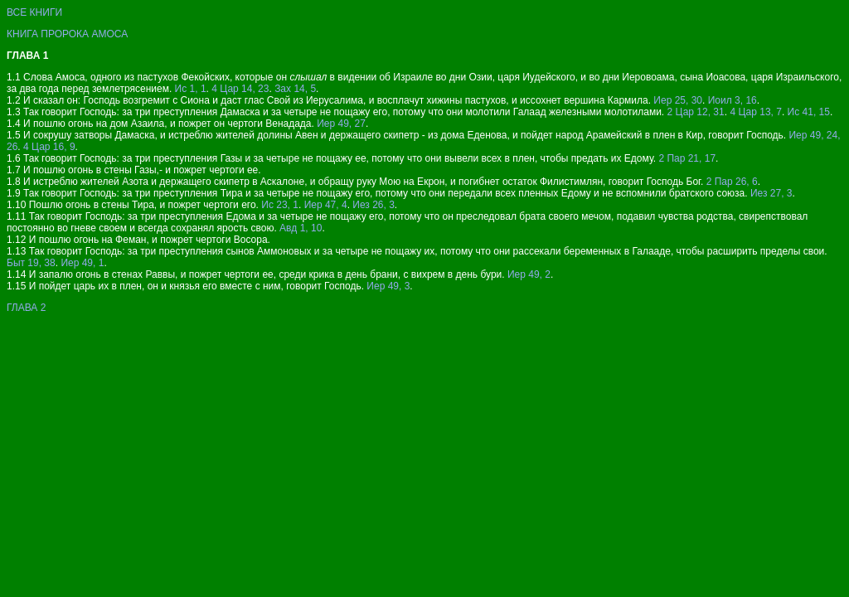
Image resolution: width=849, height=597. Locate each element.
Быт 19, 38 (31, 263)
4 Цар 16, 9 (49, 147)
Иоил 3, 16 (732, 100)
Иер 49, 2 (529, 274)
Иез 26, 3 (373, 205)
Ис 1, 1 (190, 89)
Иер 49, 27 (341, 123)
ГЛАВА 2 (26, 307)
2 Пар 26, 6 (732, 181)
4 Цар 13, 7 (756, 112)
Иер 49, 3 (388, 286)
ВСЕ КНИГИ (34, 12)
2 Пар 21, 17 (687, 158)
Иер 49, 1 (82, 263)
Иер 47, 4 (325, 205)
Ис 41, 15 (809, 112)
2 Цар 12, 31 (696, 112)
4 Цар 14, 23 (240, 89)
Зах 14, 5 (295, 89)
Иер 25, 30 (677, 100)
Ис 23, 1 (279, 205)
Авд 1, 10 (300, 228)
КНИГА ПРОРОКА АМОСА (67, 34)
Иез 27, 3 (771, 193)
